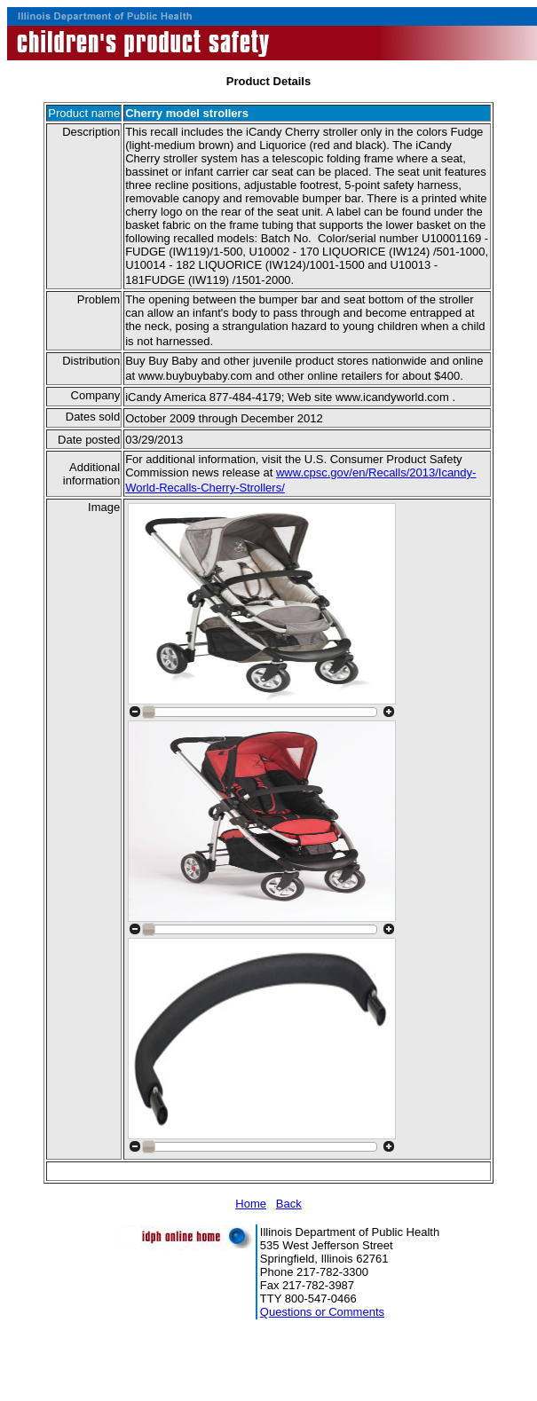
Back (289, 1203)
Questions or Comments (322, 1311)
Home (250, 1203)
